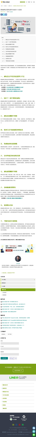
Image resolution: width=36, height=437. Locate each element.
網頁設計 (4, 282)
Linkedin (6, 14)
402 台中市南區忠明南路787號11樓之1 (18, 427)
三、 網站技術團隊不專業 (8, 44)
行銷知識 (4, 292)
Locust (11, 11)
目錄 (2, 37)
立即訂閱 (4, 358)
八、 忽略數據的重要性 (8, 56)
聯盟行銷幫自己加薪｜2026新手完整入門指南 (12, 327)
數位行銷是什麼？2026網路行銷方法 (10, 301)
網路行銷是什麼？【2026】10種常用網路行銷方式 (13, 309)
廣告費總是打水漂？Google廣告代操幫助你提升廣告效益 (14, 320)
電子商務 (9, 334)
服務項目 (5, 388)
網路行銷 (10, 5)
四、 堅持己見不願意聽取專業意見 (10, 46)
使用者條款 (27, 434)
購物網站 (3, 334)
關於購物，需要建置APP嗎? (8, 273)
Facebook (2, 14)
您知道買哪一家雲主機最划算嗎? (9, 311)
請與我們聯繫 (17, 370)
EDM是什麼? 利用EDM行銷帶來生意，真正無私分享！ (14, 304)
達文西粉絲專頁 (16, 425)
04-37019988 (16, 417)
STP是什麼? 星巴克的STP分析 (13, 89)
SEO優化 (4, 279)
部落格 (5, 5)
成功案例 (5, 398)
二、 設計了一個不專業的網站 (9, 42)
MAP (20, 425)
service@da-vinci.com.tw (28, 432)
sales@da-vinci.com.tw (12, 432)
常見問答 (5, 401)
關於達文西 (5, 384)
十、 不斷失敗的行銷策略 (8, 60)
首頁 (2, 5)
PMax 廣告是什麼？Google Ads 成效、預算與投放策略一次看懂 (16, 317)
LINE (29, 2)
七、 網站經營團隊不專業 (8, 53)
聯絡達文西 (13, 425)
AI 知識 (3, 286)
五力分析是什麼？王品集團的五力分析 (14, 87)
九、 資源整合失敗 (7, 58)
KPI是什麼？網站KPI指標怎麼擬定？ (14, 198)
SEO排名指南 (6, 395)
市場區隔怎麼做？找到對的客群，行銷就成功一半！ (13, 325)
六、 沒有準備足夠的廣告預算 (9, 51)
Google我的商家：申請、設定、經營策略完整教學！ (13, 306)
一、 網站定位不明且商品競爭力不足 (11, 39)
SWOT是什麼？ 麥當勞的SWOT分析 (14, 91)
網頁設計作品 (6, 391)
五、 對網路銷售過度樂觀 (8, 49)
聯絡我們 (5, 408)
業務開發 (4, 294)
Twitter (4, 14)
